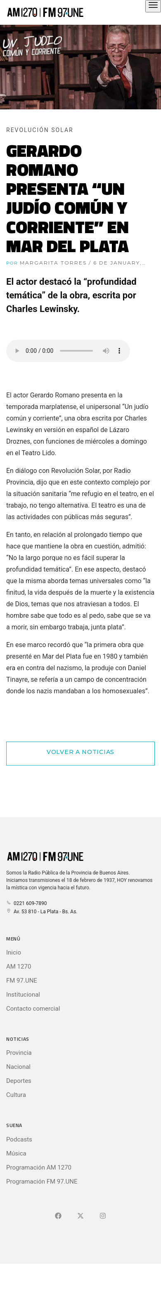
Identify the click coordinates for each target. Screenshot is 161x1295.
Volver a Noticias (80, 752)
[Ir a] (103, 1216)
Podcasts (19, 1139)
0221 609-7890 (26, 903)
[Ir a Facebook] (58, 1216)
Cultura (16, 1095)
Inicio (13, 952)
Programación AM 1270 (38, 1167)
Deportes (18, 1081)
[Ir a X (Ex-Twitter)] (80, 1216)
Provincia (19, 1052)
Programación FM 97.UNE (42, 1181)
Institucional (23, 994)
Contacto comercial (33, 1008)
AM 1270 (18, 966)
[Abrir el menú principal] (153, 6)
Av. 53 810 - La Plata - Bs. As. (41, 912)
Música (16, 1153)
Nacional (18, 1067)
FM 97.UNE (21, 980)
